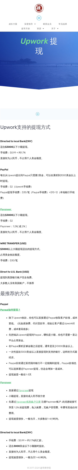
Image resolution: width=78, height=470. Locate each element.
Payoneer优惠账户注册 (28, 401)
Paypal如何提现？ (10, 309)
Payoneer (23, 390)
